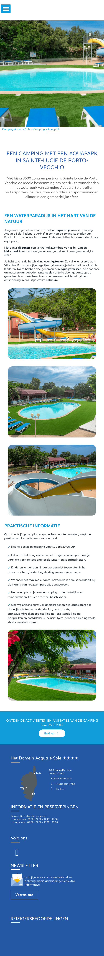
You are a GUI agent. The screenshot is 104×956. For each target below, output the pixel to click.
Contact (57, 789)
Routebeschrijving (62, 783)
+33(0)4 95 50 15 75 (61, 778)
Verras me (24, 894)
